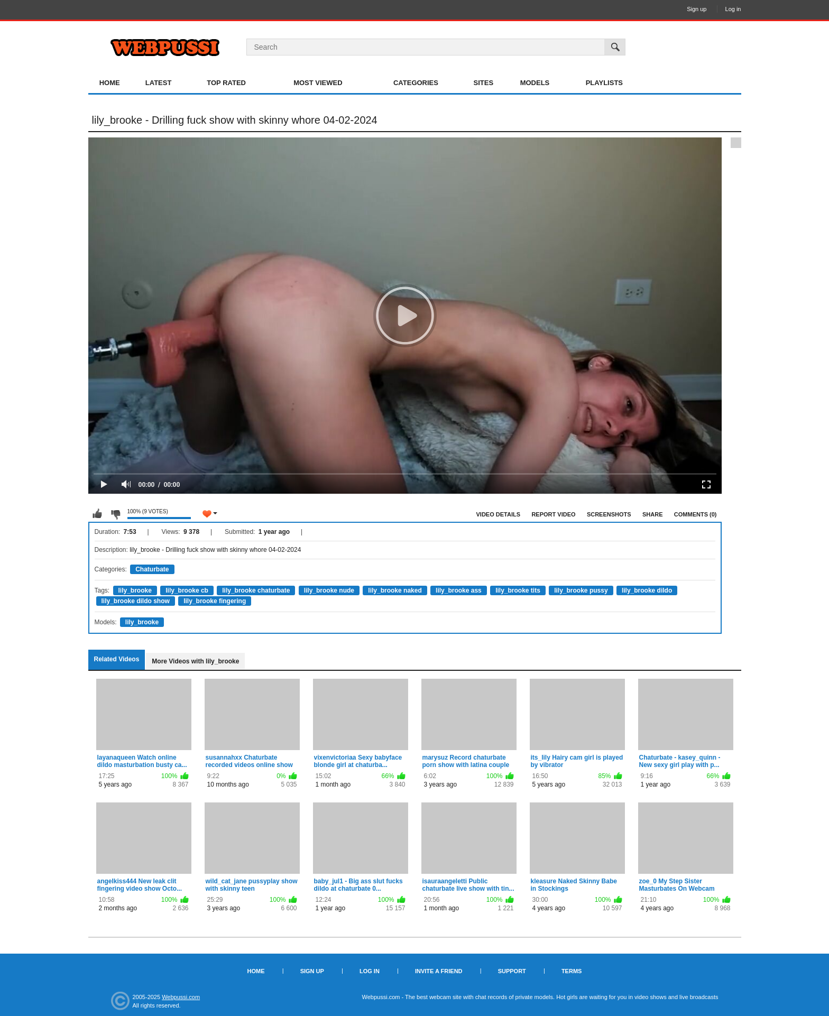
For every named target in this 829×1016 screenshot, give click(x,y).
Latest (158, 83)
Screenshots (609, 514)
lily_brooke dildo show (136, 601)
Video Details (498, 514)
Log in (733, 9)
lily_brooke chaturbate (256, 590)
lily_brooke (135, 590)
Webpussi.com (181, 997)
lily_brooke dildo (647, 590)
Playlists (604, 83)
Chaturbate (152, 569)
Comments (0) (695, 514)
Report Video (553, 514)
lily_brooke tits (517, 590)
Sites (484, 83)
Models (535, 83)
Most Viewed (317, 83)
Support (512, 971)
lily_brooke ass (459, 590)
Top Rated (226, 83)
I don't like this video (115, 514)
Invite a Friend (439, 971)
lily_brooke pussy (580, 590)
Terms (571, 971)
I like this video (97, 514)
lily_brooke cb (186, 590)
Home (109, 83)
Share (652, 514)
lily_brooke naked (394, 590)
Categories (415, 83)
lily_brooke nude (329, 590)
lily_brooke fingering (214, 601)
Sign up (696, 9)
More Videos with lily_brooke (195, 661)
